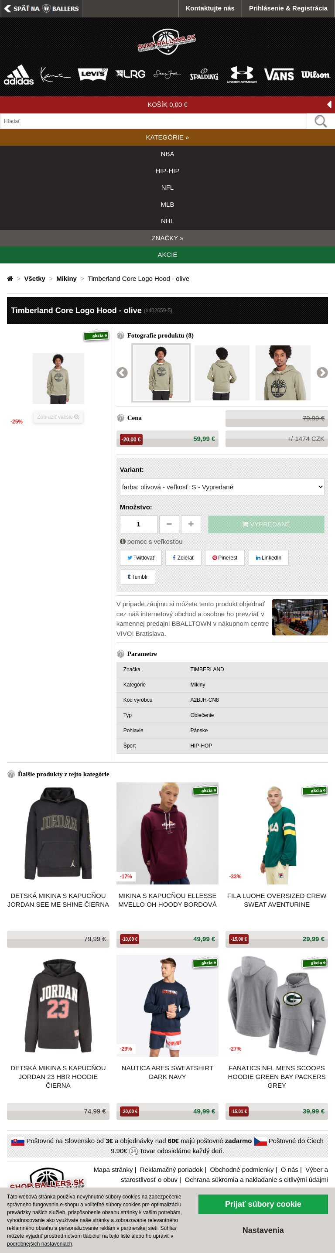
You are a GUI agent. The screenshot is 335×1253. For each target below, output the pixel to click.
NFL (167, 187)
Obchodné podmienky (241, 1169)
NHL (167, 221)
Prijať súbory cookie (263, 1204)
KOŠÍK (239, 105)
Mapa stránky (113, 1169)
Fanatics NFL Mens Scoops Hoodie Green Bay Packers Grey (277, 1076)
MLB (167, 204)
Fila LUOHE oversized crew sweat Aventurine (277, 900)
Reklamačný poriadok (171, 1169)
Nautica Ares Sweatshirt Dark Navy (167, 1072)
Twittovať (141, 558)
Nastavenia (263, 1230)
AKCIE (167, 254)
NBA (167, 153)
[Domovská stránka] (11, 278)
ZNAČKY (167, 238)
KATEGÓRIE (167, 137)
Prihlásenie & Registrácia (288, 8)
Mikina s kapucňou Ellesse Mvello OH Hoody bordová (167, 900)
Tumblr (137, 577)
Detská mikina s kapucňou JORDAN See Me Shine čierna (58, 900)
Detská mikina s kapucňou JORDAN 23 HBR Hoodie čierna (58, 1076)
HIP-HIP (167, 170)
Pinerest (224, 558)
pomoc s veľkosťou (151, 541)
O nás (289, 1169)
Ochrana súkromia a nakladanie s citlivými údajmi (256, 1179)
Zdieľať (183, 558)
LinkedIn (269, 558)
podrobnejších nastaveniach (39, 1244)
